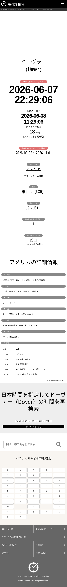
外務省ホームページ (57, 380)
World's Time (5, 9)
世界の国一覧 (15, 9)
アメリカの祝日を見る (33, 244)
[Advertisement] (33, 30)
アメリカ (24, 9)
